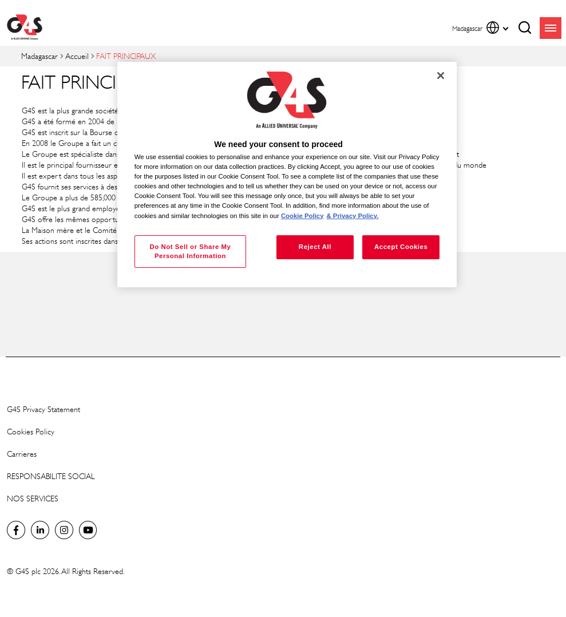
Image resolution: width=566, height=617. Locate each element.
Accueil (77, 56)
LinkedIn (40, 530)
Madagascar (39, 56)
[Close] (440, 75)
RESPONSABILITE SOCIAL (51, 476)
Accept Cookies (401, 246)
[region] (287, 175)
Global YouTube (88, 530)
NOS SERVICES (32, 498)
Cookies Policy (30, 431)
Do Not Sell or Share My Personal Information (190, 251)
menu (550, 28)
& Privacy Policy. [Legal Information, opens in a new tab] (352, 215)
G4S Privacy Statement (43, 409)
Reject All (315, 246)
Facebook (16, 530)
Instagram (64, 530)
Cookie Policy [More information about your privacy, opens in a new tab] (302, 215)
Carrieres (22, 453)
